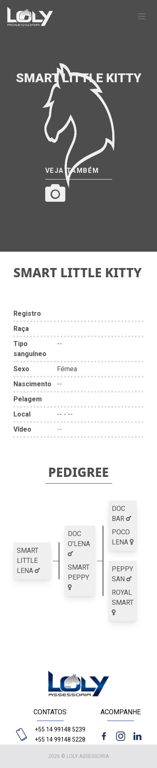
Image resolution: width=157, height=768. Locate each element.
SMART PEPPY (79, 577)
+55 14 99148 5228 (60, 739)
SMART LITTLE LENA (28, 561)
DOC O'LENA (79, 543)
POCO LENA (123, 537)
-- (59, 429)
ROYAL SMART (123, 602)
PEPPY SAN (122, 574)
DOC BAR (121, 514)
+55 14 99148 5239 (60, 729)
